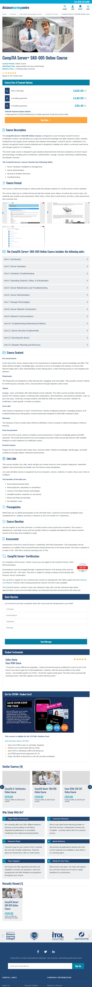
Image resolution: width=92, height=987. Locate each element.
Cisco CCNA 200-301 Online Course (73, 790)
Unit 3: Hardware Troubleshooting (19, 273)
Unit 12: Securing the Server (16, 338)
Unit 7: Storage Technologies (17, 302)
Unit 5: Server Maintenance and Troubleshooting (25, 288)
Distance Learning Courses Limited (15, 8)
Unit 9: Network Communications (19, 316)
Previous (2, 787)
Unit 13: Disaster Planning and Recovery (22, 345)
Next (90, 787)
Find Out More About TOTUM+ (17, 741)
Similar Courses (10, 766)
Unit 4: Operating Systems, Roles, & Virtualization (26, 281)
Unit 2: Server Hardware (15, 266)
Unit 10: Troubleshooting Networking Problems (25, 323)
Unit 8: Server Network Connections (20, 309)
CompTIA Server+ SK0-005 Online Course (46, 790)
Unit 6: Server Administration (17, 295)
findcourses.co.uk (29, 76)
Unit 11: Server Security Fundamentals (21, 331)
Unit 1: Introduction (12, 259)
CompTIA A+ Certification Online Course (15, 790)
